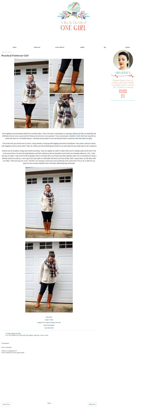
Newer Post (6, 404)
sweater (42, 335)
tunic (29, 143)
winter (46, 335)
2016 (10, 335)
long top (47, 143)
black (84, 138)
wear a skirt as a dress (88, 143)
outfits (82, 47)
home (14, 47)
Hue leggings (29, 335)
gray (90, 138)
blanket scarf (15, 335)
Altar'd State (51, 328)
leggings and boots (59, 143)
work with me (59, 47)
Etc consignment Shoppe (48, 322)
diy (105, 47)
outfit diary (36, 335)
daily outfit (22, 335)
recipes (127, 47)
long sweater (37, 143)
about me (37, 47)
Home (49, 403)
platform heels (76, 136)
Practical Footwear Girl (14, 55)
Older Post (92, 404)
